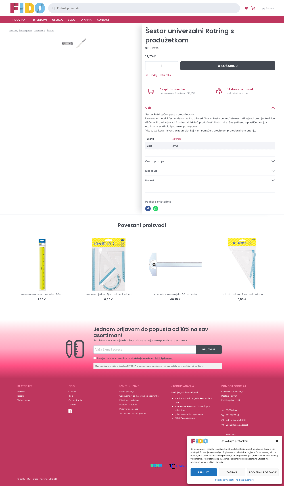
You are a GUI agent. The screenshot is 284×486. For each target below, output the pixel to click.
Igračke (20, 396)
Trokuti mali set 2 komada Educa (242, 294)
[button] (277, 441)
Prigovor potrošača (128, 409)
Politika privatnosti (224, 480)
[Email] (144, 349)
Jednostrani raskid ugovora (132, 413)
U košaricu (228, 65)
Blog (71, 19)
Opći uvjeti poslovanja (232, 391)
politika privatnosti (179, 366)
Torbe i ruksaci (24, 400)
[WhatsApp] (155, 208)
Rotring (176, 138)
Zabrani (231, 472)
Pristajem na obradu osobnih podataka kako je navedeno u (136, 358)
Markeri (21, 391)
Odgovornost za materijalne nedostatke (139, 396)
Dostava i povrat (229, 396)
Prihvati (203, 472)
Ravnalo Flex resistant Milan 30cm (42, 294)
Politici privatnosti (164, 358)
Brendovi (40, 19)
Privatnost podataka (129, 400)
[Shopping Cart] (252, 8)
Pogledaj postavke (263, 472)
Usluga (57, 19)
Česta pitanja (75, 400)
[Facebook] (148, 208)
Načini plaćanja (126, 391)
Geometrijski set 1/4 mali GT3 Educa (108, 294)
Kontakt (103, 19)
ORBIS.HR (53, 479)
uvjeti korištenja (196, 366)
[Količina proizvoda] (161, 65)
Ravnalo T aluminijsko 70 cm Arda (175, 294)
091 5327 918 (232, 415)
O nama (86, 19)
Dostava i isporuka (128, 404)
